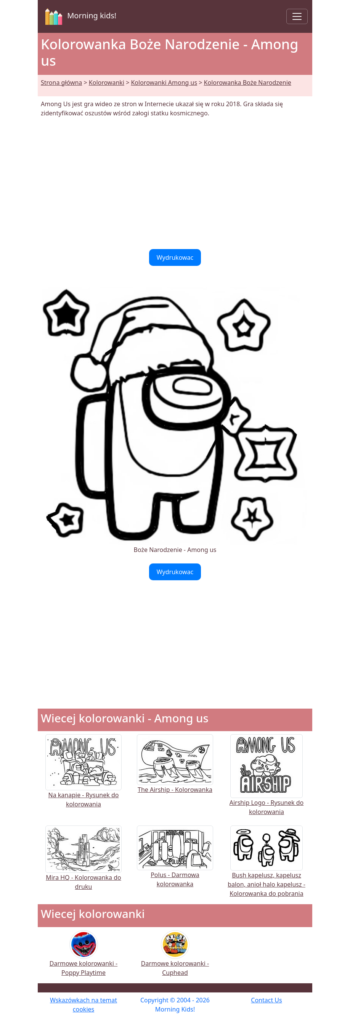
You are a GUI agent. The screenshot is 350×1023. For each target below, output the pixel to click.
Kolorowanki (106, 82)
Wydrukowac (175, 257)
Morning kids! (79, 16)
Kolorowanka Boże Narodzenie (247, 82)
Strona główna (61, 82)
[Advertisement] (175, 183)
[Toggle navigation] (297, 16)
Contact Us (266, 1000)
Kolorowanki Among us (164, 82)
